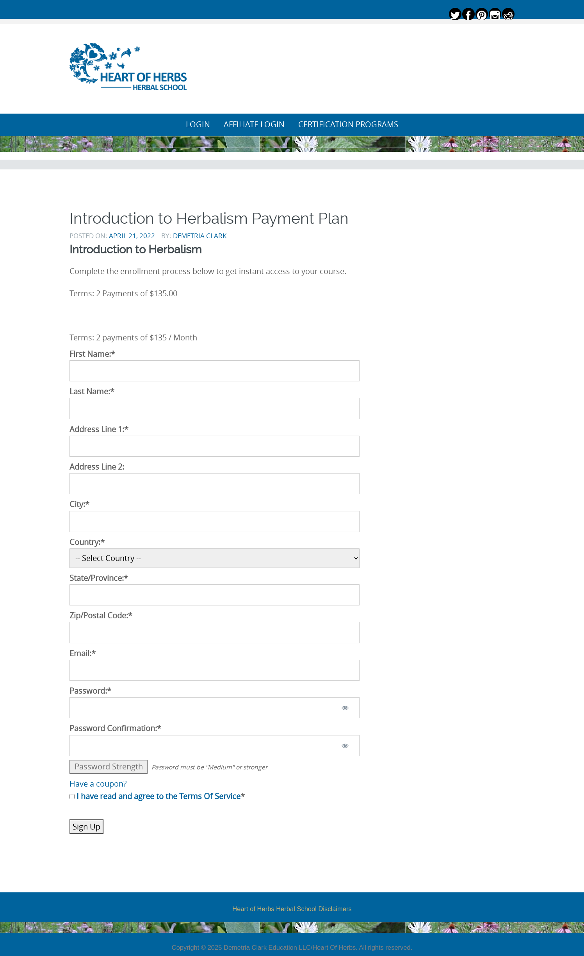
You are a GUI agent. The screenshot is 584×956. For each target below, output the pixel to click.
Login (198, 124)
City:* (79, 504)
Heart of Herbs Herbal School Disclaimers (291, 908)
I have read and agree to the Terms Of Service (158, 796)
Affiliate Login (254, 124)
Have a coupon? (98, 784)
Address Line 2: (96, 467)
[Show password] (345, 707)
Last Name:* (91, 391)
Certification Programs (348, 124)
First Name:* (92, 354)
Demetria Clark (199, 235)
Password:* (90, 691)
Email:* (82, 653)
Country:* (87, 542)
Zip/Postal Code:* (100, 616)
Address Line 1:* (98, 429)
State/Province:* (98, 578)
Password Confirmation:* (115, 728)
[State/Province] (214, 594)
